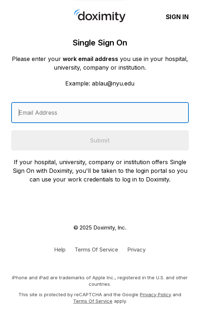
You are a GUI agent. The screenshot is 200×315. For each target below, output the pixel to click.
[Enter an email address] (100, 112)
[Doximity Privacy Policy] (136, 249)
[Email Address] (100, 112)
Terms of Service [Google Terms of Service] (92, 301)
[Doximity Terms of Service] (96, 249)
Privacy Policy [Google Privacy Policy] (155, 294)
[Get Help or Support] (60, 249)
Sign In (177, 17)
